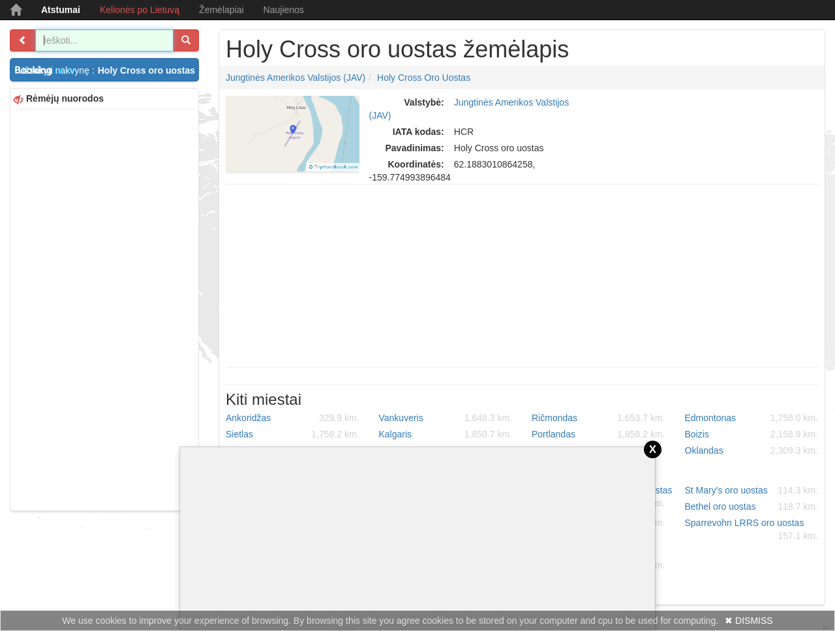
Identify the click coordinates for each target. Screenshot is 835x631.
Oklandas (752, 450)
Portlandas (598, 434)
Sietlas (292, 434)
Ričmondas (598, 417)
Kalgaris (446, 434)
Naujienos (284, 10)
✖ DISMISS (748, 620)
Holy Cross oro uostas (423, 77)
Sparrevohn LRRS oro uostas (752, 530)
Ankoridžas (292, 417)
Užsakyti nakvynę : (108, 70)
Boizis (752, 434)
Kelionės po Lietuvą (139, 10)
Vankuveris (446, 417)
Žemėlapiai (221, 10)
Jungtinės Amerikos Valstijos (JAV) (295, 77)
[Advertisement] (104, 308)
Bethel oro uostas (752, 506)
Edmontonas (752, 417)
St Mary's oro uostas (752, 490)
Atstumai (60, 10)
